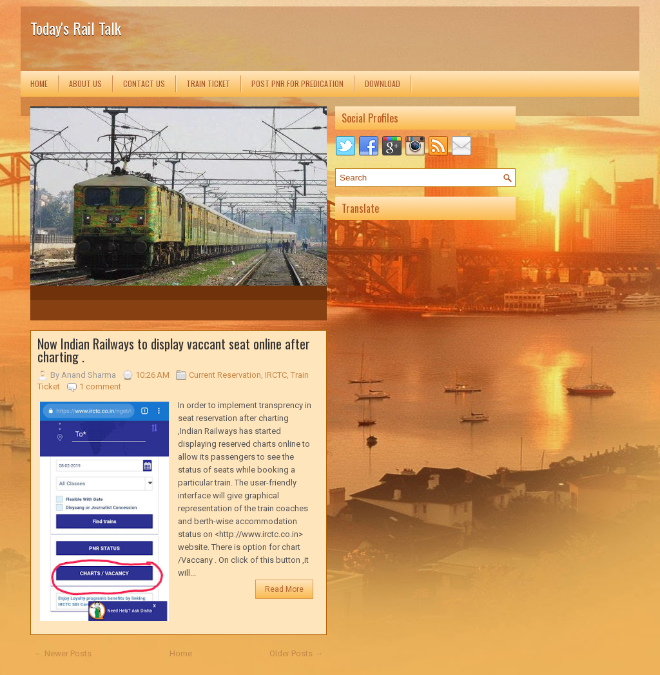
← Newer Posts (63, 653)
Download (382, 83)
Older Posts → (296, 653)
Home (39, 83)
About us (85, 83)
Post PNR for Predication (297, 83)
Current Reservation (225, 375)
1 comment (100, 386)
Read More (284, 589)
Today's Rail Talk (75, 27)
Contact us (144, 83)
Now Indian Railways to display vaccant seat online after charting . (173, 350)
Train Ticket (208, 83)
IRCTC (276, 375)
